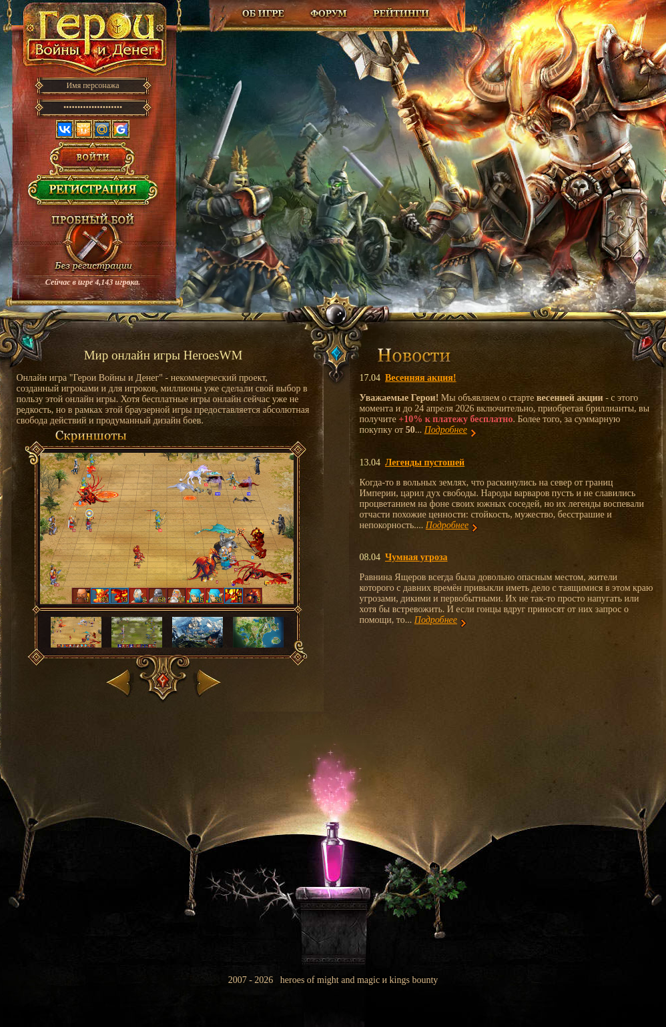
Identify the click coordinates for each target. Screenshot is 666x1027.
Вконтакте (64, 129)
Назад (119, 680)
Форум (330, 13)
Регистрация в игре (93, 193)
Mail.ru (102, 129)
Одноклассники (83, 129)
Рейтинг (401, 13)
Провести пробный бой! (92, 244)
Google (120, 129)
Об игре (263, 13)
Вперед (207, 680)
